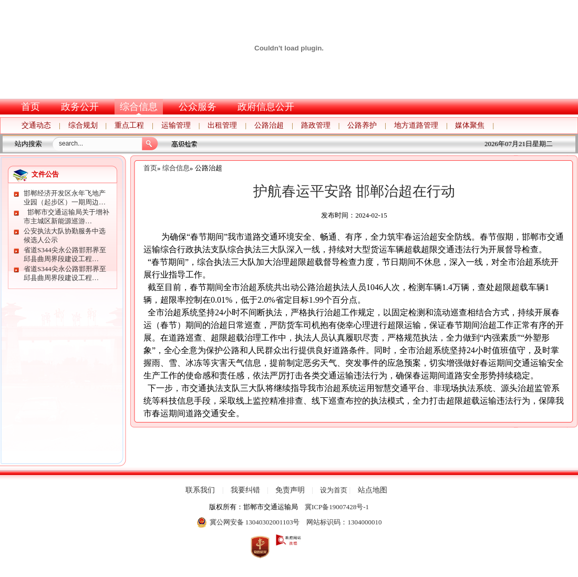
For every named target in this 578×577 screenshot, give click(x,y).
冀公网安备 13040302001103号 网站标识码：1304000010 (289, 522)
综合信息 (139, 106)
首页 (30, 106)
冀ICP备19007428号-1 (337, 507)
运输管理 (176, 125)
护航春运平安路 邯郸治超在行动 (354, 191)
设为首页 (333, 490)
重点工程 (129, 125)
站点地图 (372, 490)
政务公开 (80, 106)
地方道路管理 (416, 125)
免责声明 (290, 490)
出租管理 (222, 125)
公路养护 (362, 125)
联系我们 (200, 490)
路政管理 (316, 125)
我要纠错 (245, 490)
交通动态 (36, 125)
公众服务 (197, 106)
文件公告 (45, 174)
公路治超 (269, 125)
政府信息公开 (266, 106)
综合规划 (83, 125)
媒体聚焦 (469, 125)
